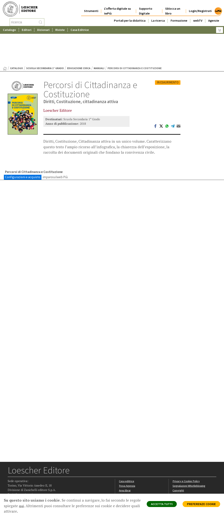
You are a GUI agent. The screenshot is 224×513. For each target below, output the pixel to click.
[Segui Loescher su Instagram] (18, 487)
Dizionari (43, 30)
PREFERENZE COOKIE (200, 504)
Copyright (179, 460)
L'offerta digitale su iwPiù (117, 8)
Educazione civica (78, 37)
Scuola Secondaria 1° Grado (45, 37)
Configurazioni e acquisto (22, 146)
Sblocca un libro (172, 8)
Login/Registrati (200, 8)
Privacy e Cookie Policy (187, 451)
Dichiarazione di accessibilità (190, 474)
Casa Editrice (80, 30)
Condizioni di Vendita (185, 465)
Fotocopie (179, 469)
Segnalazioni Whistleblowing (190, 456)
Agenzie (213, 18)
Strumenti (91, 8)
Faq (121, 465)
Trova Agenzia (127, 456)
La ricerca (158, 18)
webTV (197, 18)
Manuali (99, 37)
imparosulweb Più (55, 146)
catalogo (16, 37)
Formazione (179, 18)
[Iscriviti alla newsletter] (41, 487)
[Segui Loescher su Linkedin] (26, 487)
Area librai (125, 460)
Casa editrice (127, 451)
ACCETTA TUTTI (158, 504)
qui (33, 506)
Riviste (60, 30)
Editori (26, 30)
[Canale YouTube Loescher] (33, 487)
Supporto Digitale (145, 8)
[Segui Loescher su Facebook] (11, 487)
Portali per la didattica (130, 18)
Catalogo (9, 30)
